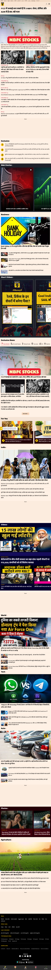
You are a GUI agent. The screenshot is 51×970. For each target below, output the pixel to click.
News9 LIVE (14, 941)
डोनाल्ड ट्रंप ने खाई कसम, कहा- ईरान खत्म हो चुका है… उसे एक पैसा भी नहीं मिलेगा (26, 655)
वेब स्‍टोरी (18, 927)
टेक (46, 919)
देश (39, 919)
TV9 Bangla (29, 939)
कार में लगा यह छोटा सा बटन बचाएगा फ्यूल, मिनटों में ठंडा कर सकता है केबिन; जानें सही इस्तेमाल (27, 780)
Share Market (4, 81)
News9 (5, 1)
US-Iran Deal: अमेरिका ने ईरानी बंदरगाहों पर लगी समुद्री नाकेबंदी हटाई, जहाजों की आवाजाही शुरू (26, 661)
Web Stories (6, 165)
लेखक (2, 927)
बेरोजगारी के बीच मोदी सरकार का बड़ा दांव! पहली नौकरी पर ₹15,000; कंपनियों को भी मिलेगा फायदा (25, 561)
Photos (4, 808)
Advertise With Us (15, 949)
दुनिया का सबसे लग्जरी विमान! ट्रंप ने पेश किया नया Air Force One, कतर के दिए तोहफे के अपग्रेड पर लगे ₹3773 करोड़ (25, 649)
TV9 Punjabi (41, 939)
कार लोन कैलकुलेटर (25, 933)
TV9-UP (37, 1)
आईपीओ (30, 919)
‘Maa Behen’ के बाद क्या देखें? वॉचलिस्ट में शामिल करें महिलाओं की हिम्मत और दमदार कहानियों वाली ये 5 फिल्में (16, 833)
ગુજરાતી (18, 1)
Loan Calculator (5, 930)
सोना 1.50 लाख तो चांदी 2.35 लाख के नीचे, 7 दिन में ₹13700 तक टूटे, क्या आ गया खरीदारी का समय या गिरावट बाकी (27, 159)
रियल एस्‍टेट (35, 919)
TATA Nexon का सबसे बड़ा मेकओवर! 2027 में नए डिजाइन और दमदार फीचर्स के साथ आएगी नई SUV (29, 774)
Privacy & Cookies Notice (25, 949)
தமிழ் (29, 1)
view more (25, 413)
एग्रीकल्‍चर (3, 921)
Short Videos (7, 277)
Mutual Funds (4, 88)
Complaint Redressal (35, 949)
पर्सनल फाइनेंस (14, 919)
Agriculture (6, 840)
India (2, 76)
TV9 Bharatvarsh (4, 939)
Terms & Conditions (44, 949)
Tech (3, 672)
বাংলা (23, 1)
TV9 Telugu (17, 939)
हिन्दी (2, 1)
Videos (4, 525)
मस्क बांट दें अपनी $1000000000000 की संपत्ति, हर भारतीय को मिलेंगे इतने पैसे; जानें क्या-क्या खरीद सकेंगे (27, 150)
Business (5, 215)
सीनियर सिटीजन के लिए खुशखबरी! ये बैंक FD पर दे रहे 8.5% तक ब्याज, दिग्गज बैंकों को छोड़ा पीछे (37, 69)
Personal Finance (29, 65)
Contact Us (3, 949)
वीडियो (13, 927)
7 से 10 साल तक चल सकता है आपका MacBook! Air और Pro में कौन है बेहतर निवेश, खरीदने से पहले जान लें (27, 724)
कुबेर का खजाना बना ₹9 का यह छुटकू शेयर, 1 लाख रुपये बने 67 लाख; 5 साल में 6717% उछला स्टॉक (26, 155)
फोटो (9, 927)
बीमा (26, 919)
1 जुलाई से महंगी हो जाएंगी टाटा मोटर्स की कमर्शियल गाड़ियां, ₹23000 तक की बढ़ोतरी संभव (28, 768)
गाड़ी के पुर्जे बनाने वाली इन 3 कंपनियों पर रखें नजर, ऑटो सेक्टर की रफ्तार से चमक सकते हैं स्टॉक (12, 69)
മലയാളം (33, 1)
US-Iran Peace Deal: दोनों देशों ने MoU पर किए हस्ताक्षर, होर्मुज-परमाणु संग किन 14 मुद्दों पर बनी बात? (29, 667)
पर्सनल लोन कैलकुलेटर (14, 933)
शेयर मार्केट (7, 919)
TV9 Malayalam (4, 941)
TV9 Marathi (11, 939)
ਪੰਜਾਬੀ (26, 1)
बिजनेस (2, 919)
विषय (6, 927)
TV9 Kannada (23, 939)
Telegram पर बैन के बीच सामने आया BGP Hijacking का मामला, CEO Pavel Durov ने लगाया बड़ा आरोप (27, 712)
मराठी (15, 1)
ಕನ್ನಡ (9, 1)
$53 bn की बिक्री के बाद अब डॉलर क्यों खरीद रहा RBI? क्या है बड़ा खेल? (16, 588)
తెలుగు (12, 1)
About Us (8, 949)
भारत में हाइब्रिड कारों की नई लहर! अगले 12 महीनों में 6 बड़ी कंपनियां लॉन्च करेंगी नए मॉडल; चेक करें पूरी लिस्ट (24, 762)
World (3, 615)
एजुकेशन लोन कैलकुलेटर (35, 933)
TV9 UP (9, 941)
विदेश (43, 919)
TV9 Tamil (47, 939)
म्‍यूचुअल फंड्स (21, 919)
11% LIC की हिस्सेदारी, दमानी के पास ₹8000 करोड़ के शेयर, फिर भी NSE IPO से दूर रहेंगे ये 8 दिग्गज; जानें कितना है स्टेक (26, 145)
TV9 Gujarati (35, 939)
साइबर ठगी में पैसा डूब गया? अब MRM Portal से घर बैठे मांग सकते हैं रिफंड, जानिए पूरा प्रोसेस (27, 718)
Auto (3, 728)
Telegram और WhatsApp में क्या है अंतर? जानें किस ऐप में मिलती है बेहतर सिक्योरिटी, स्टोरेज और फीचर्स (25, 706)
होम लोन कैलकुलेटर (5, 933)
